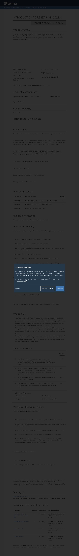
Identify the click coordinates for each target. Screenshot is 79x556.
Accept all (60, 288)
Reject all (17, 288)
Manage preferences (47, 288)
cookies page (22, 281)
